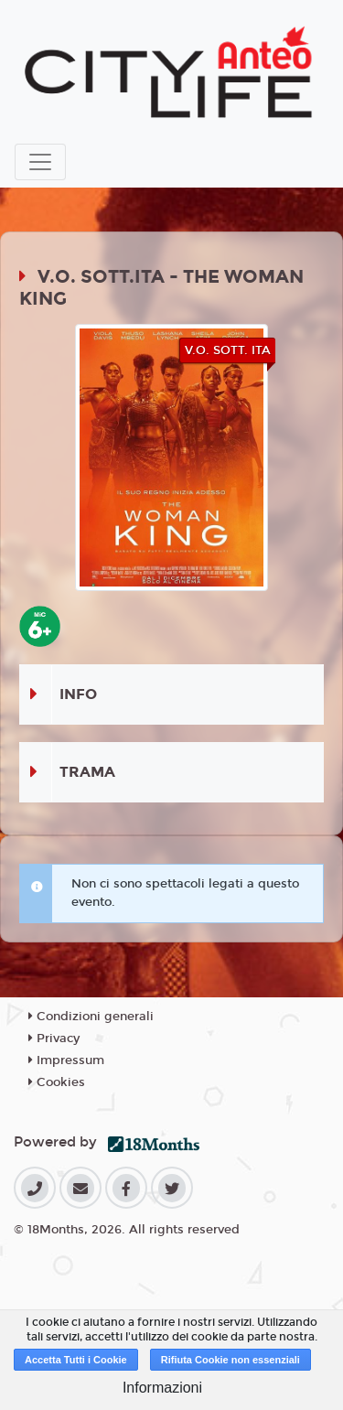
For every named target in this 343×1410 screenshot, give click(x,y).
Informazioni (162, 1387)
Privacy (54, 1038)
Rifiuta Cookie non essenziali (230, 1359)
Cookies (56, 1082)
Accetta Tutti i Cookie (76, 1359)
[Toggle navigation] (40, 162)
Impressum (66, 1060)
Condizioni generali (91, 1016)
